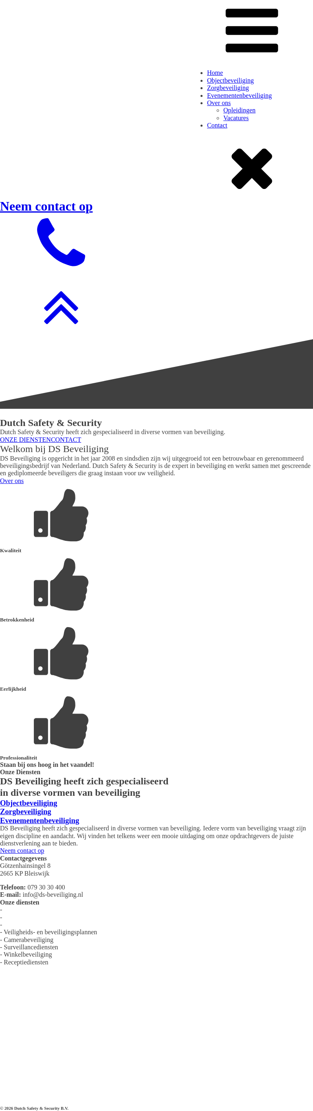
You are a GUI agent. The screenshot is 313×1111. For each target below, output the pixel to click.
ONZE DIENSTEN (25, 439)
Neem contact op (22, 850)
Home (215, 72)
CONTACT (66, 439)
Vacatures (236, 117)
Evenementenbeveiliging (239, 95)
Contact (217, 125)
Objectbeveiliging (230, 80)
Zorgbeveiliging (228, 87)
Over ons (219, 102)
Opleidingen (239, 110)
